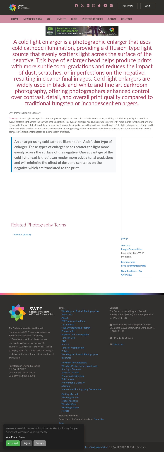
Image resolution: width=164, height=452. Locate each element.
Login (147, 6)
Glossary (13, 118)
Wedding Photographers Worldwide (79, 366)
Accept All (13, 443)
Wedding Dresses (70, 407)
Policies (65, 351)
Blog (74, 19)
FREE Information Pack (73, 321)
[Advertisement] (63, 197)
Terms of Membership (72, 347)
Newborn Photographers (74, 362)
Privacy (65, 344)
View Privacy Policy (15, 437)
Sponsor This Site (70, 372)
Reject (27, 443)
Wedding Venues (70, 397)
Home (14, 19)
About (64, 317)
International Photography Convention (81, 389)
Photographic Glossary (72, 382)
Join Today (127, 6)
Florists (65, 410)
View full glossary (22, 234)
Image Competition (131, 249)
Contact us (118, 344)
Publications (67, 379)
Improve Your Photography (75, 334)
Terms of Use (68, 337)
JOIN (49, 19)
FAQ (63, 341)
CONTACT (126, 19)
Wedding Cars (68, 404)
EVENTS (61, 19)
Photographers (92, 19)
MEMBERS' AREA (32, 19)
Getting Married (69, 394)
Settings (40, 443)
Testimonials (67, 324)
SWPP (124, 238)
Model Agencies (69, 400)
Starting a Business (71, 369)
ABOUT (112, 19)
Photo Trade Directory (72, 375)
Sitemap (65, 385)
